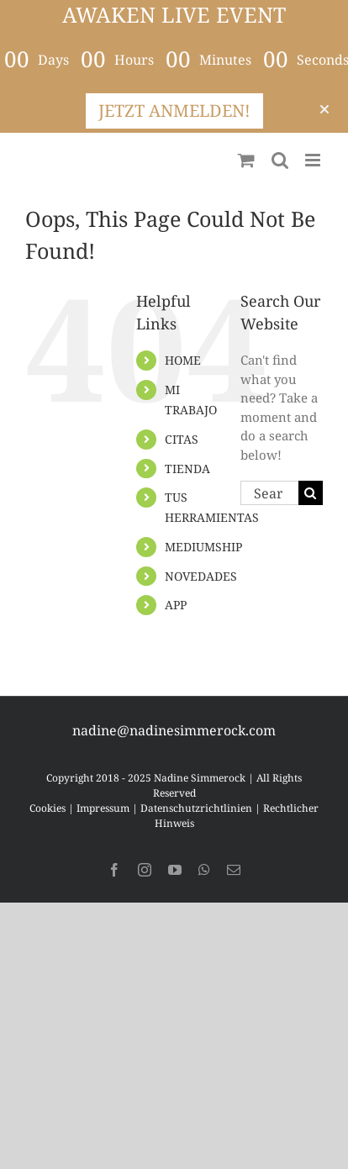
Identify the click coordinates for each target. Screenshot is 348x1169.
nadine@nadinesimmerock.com (174, 730)
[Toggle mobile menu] (314, 160)
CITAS (181, 439)
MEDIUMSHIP (203, 547)
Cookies (47, 808)
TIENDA (187, 469)
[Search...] (269, 493)
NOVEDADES (201, 576)
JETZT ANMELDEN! (174, 110)
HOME (183, 360)
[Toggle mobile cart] (246, 160)
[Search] (310, 493)
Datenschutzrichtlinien (196, 808)
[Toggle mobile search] (280, 160)
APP (176, 605)
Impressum (102, 808)
